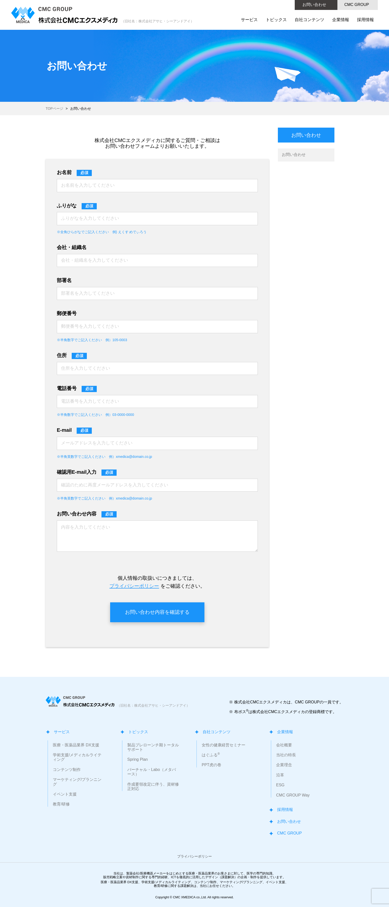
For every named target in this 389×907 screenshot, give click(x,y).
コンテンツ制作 (67, 769)
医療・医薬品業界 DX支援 (76, 745)
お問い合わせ (314, 4)
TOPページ (54, 108)
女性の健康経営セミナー (223, 745)
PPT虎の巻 (211, 765)
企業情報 (340, 19)
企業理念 (284, 765)
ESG (280, 785)
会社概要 (284, 745)
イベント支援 (65, 794)
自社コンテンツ (309, 19)
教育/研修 (61, 804)
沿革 (280, 775)
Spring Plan (137, 759)
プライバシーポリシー (134, 586)
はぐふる (211, 755)
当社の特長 (286, 755)
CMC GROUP (356, 4)
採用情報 (365, 19)
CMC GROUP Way (293, 795)
